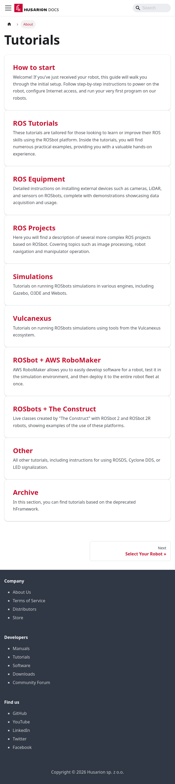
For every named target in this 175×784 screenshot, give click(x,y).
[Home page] (9, 24)
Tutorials (21, 657)
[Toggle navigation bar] (8, 8)
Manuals (21, 648)
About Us (22, 592)
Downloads (24, 674)
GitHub (20, 713)
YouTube (21, 722)
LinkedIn (21, 730)
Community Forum (31, 682)
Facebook (22, 747)
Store (18, 618)
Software (21, 665)
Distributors (24, 609)
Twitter (19, 739)
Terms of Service (29, 601)
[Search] (152, 8)
